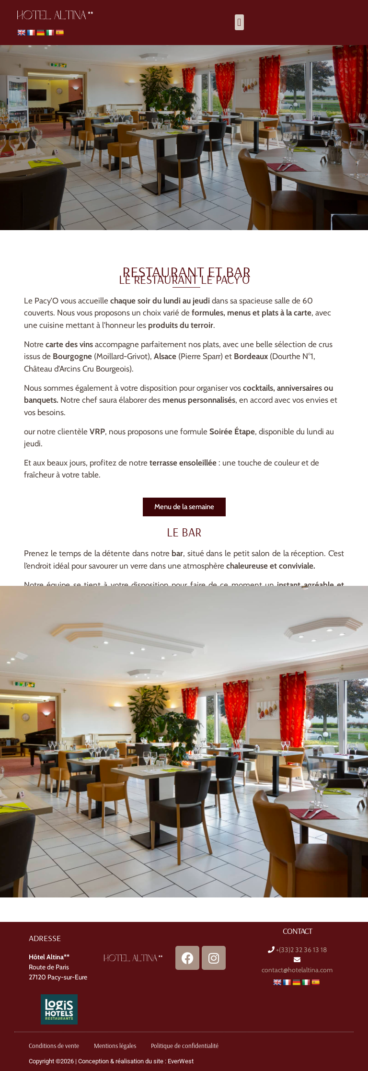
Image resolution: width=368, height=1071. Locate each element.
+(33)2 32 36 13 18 (301, 949)
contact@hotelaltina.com (297, 970)
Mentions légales (115, 1045)
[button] (239, 22)
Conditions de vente (54, 1045)
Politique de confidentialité (184, 1045)
